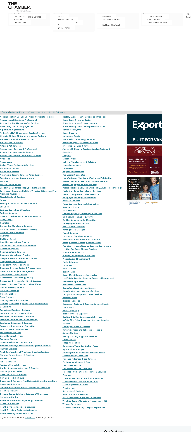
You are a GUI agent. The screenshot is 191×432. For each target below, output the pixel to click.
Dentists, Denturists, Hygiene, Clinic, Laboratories (24, 303)
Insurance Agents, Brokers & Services (80, 142)
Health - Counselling (9, 403)
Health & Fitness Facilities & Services (17, 407)
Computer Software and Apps (14, 265)
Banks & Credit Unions (10, 184)
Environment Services (10, 332)
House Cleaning (69, 133)
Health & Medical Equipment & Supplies (18, 410)
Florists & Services (8, 358)
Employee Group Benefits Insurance (17, 316)
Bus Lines (4, 207)
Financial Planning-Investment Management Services (25, 345)
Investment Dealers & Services (77, 146)
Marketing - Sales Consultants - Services (81, 191)
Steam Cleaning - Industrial (75, 356)
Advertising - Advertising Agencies (16, 126)
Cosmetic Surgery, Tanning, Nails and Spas (20, 284)
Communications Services (12, 252)
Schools (66, 323)
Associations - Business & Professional (18, 149)
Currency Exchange (9, 290)
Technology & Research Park (76, 362)
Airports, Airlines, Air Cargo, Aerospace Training (23, 136)
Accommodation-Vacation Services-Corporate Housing (27, 117)
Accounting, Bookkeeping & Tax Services (19, 123)
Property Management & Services (78, 255)
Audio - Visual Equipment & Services (17, 165)
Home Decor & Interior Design (76, 120)
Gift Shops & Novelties (11, 371)
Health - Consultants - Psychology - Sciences (21, 400)
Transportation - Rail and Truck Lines (80, 381)
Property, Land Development (76, 259)
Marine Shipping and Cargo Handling (79, 184)
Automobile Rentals (9, 172)
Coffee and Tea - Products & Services (18, 245)
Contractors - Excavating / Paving (16, 278)
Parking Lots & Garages (73, 230)
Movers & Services (71, 201)
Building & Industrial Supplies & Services (19, 203)
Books (3, 200)
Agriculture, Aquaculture (12, 130)
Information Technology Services (78, 139)
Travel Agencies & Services (75, 385)
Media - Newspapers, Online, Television (80, 194)
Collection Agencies (9, 249)
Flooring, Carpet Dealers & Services (17, 355)
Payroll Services (70, 233)
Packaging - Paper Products (75, 223)
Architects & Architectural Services (17, 139)
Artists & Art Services (10, 146)
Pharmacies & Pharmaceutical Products (81, 239)
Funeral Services (8, 362)
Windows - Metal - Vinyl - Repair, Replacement (84, 407)
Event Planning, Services (11, 336)
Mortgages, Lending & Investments (79, 197)
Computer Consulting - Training (15, 255)
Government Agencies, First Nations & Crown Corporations (28, 381)
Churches (4, 236)
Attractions (5, 159)
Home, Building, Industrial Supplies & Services (83, 126)
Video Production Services (75, 394)
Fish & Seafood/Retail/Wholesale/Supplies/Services (24, 352)
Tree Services (68, 388)
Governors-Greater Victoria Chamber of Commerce (25, 387)
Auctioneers (6, 162)
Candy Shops (6, 219)
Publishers (67, 265)
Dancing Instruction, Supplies (14, 300)
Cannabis (4, 223)
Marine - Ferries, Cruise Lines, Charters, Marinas (85, 181)
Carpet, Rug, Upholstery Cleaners (16, 226)
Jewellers (67, 152)
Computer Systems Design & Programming (20, 268)
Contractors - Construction (13, 274)
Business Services (8, 213)
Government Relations (10, 384)
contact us (30, 417)
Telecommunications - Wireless (77, 368)
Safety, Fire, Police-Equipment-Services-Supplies (85, 320)
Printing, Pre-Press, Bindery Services (79, 249)
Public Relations (70, 262)
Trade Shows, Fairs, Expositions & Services (82, 378)
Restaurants (68, 307)
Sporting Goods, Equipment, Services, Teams (83, 352)
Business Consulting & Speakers (15, 210)
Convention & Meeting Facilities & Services (20, 281)
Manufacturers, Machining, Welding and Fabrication (87, 178)
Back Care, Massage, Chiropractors (17, 178)
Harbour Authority (9, 397)
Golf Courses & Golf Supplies (14, 378)
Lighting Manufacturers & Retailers (79, 162)
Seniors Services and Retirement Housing (82, 330)
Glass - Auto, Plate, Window (13, 374)
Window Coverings (71, 404)
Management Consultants (74, 175)
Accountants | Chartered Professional (18, 120)
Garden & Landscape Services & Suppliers (19, 368)
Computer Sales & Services (13, 261)
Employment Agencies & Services (16, 323)
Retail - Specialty (70, 310)
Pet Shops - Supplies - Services (77, 236)
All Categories (59, 112)
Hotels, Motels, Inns (71, 130)
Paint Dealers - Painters (73, 226)
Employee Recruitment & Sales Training (19, 319)
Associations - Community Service (16, 152)
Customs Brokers (8, 294)
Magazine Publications (73, 172)
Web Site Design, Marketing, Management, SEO (84, 401)
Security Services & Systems (76, 326)
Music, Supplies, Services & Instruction (80, 204)
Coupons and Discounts (39, 112)
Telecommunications (72, 365)
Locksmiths (67, 168)
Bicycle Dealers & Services (12, 197)
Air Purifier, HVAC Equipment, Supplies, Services (22, 133)
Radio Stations (69, 272)
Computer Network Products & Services (19, 258)
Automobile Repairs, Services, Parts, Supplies (21, 175)
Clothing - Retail (8, 239)
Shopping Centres (71, 343)
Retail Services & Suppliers (75, 314)
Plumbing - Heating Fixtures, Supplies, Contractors (86, 246)
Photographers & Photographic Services (81, 242)
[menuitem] (29, 22)
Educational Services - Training (15, 310)
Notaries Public (69, 210)
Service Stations (70, 333)
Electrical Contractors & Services (16, 313)
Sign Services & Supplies (73, 349)
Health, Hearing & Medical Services (16, 413)
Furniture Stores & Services (13, 365)
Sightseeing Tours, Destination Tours (80, 346)
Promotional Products (73, 252)
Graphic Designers (9, 391)
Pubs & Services (69, 268)
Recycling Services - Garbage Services (80, 291)
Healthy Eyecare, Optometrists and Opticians (84, 117)
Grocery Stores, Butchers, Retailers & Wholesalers (24, 394)
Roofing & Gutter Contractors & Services (82, 317)
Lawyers (66, 155)
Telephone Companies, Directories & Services (84, 372)
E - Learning (5, 307)
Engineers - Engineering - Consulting (17, 326)
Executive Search (8, 339)
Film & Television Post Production (16, 342)
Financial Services (8, 349)
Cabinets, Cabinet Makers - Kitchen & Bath (20, 216)
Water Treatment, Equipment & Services (81, 397)
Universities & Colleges (73, 391)
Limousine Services (71, 165)
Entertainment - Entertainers (14, 329)
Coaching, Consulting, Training (14, 242)
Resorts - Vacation (71, 301)
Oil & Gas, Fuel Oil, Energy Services (79, 217)
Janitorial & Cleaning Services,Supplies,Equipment (86, 149)
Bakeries (4, 181)
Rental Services (69, 297)
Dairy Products (7, 297)
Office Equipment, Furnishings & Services (82, 213)
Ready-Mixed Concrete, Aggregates (79, 275)
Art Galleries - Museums (11, 142)
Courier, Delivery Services (12, 287)
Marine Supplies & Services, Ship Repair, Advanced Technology (92, 188)
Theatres (66, 375)
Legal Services (69, 159)
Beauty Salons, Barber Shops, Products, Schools (23, 188)
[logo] (19, 11)
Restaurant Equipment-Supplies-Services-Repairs (85, 304)
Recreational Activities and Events (79, 288)
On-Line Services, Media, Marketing (79, 220)
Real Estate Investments (74, 285)
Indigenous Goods (71, 136)
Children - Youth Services (12, 232)
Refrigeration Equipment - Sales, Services (82, 294)
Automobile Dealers (9, 168)
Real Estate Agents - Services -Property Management (88, 278)
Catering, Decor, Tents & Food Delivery (18, 229)
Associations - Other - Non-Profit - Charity (20, 155)
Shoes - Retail (69, 339)
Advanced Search (18, 112)
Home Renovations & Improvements (79, 123)
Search (5, 112)
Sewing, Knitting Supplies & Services (79, 336)
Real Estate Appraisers (73, 281)
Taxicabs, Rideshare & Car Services (79, 359)
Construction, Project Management (17, 271)
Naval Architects (70, 207)
